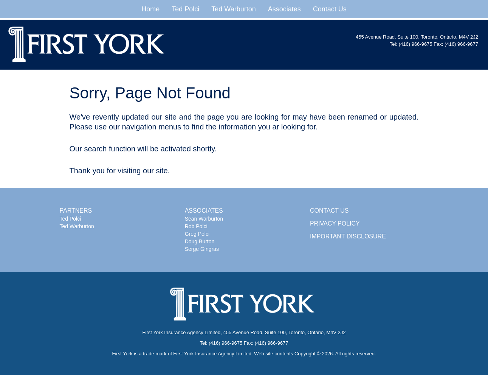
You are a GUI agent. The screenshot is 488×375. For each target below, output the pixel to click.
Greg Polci (197, 234)
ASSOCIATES (204, 210)
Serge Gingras (202, 249)
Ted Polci (185, 9)
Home (150, 9)
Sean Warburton (204, 219)
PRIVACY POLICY (335, 223)
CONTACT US (329, 210)
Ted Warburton (233, 9)
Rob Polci (196, 226)
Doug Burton (200, 241)
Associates (284, 9)
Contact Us (330, 9)
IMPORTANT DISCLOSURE (348, 236)
